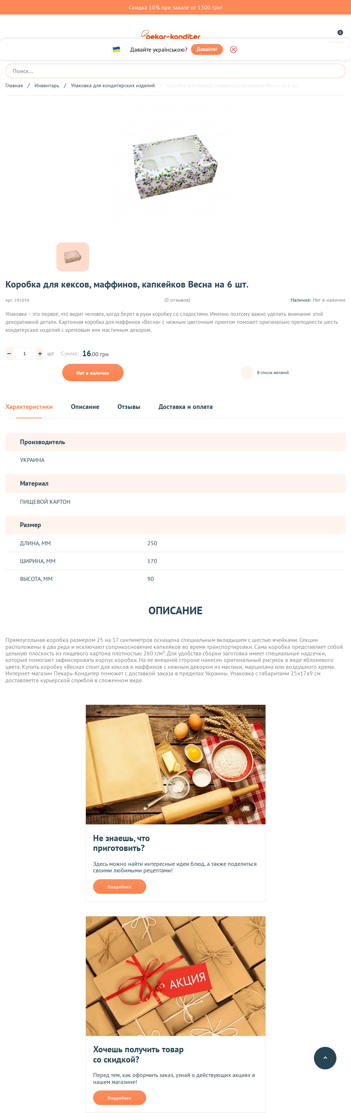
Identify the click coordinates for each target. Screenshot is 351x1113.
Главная (14, 85)
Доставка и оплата (186, 407)
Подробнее (120, 886)
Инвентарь (47, 85)
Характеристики (29, 407)
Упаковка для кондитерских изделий (113, 85)
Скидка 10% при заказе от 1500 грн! (176, 7)
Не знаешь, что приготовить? (121, 843)
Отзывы (128, 407)
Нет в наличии (92, 373)
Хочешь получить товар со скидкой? (138, 1054)
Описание (85, 407)
